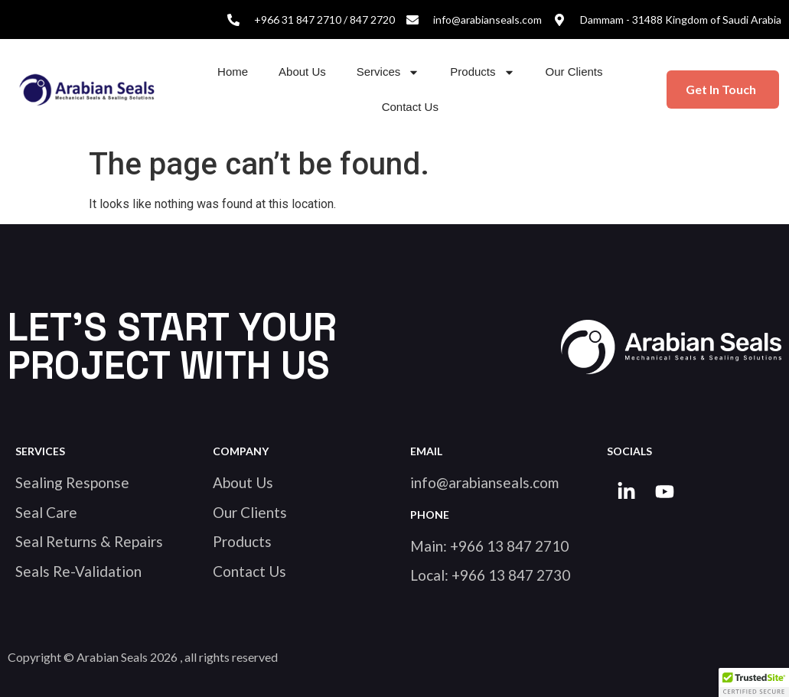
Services (388, 72)
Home (232, 71)
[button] (754, 682)
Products (482, 72)
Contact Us (410, 106)
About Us (302, 71)
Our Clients (574, 71)
